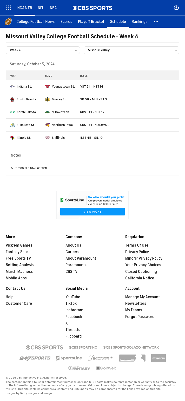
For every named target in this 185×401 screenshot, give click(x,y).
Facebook (74, 316)
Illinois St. (24, 138)
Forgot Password (139, 316)
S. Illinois (58, 138)
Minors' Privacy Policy (143, 258)
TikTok (71, 303)
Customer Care (19, 303)
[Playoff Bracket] (91, 22)
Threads (73, 329)
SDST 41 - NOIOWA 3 (94, 125)
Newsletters (135, 303)
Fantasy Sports (19, 251)
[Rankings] (139, 22)
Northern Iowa (62, 125)
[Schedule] (118, 22)
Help (9, 297)
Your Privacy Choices (143, 265)
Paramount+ (76, 265)
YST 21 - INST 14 (91, 86)
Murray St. (59, 99)
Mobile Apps (16, 278)
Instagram (74, 310)
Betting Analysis (20, 265)
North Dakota (26, 112)
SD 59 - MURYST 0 (93, 99)
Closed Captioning (141, 271)
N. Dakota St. (61, 112)
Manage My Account (142, 297)
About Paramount (81, 258)
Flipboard (74, 336)
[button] (156, 22)
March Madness (19, 271)
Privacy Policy (137, 251)
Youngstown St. (63, 86)
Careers (72, 251)
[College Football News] (35, 22)
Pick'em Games (19, 245)
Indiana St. (24, 86)
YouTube (73, 297)
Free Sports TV (18, 258)
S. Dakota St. (26, 125)
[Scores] (66, 22)
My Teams (133, 310)
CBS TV (72, 271)
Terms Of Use (136, 245)
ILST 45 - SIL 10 (91, 138)
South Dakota (26, 99)
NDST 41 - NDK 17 (92, 112)
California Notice (139, 278)
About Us (73, 245)
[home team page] (12, 86)
